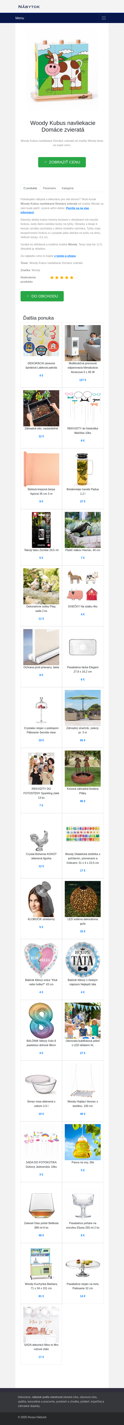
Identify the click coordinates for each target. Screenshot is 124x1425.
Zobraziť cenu (64, 162)
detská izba (71, 1397)
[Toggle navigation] (104, 18)
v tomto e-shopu (65, 255)
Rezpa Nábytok (37, 1417)
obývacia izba (88, 1397)
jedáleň (84, 1401)
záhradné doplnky (29, 1406)
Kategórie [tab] (68, 188)
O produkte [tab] (30, 188)
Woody (92, 140)
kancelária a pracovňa (41, 1401)
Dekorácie (24, 1397)
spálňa (22, 1401)
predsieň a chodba (67, 1401)
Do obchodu (44, 296)
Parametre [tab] (49, 188)
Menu (19, 18)
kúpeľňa (96, 1401)
